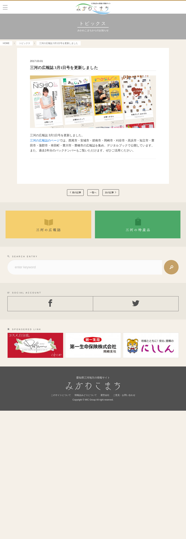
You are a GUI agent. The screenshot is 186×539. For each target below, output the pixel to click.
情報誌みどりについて (86, 523)
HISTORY (139, 403)
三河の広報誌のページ (45, 140)
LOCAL (46, 417)
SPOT (139, 388)
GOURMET (46, 388)
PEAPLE (46, 403)
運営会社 (104, 523)
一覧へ (93, 192)
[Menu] (5, 7)
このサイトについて (61, 523)
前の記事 (75, 192)
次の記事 (111, 192)
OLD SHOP (139, 417)
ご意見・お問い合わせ (124, 523)
